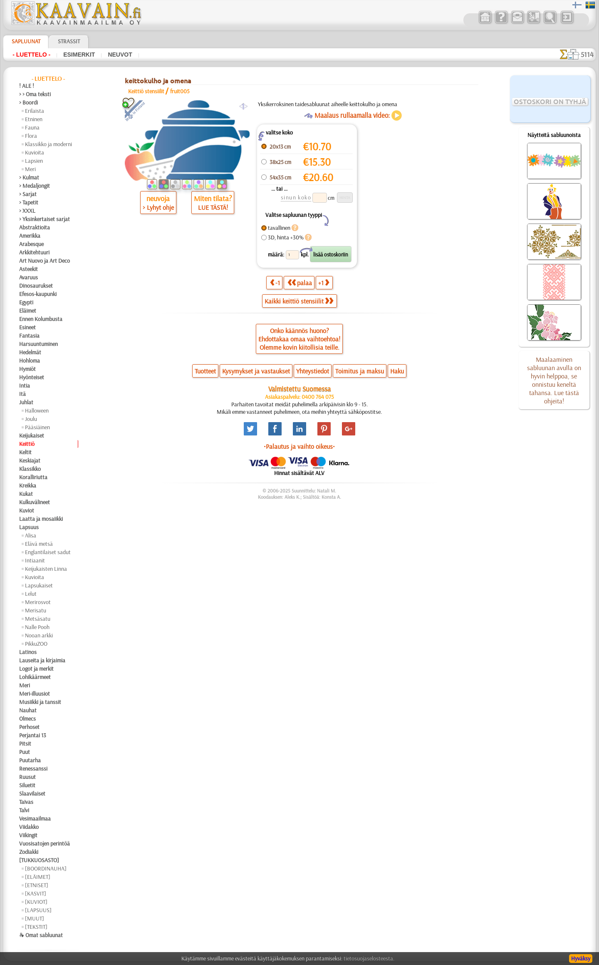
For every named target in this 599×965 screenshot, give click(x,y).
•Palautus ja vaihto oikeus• (299, 446)
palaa (299, 282)
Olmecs (27, 718)
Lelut (31, 593)
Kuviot (26, 510)
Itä (22, 394)
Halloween (37, 410)
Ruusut (27, 777)
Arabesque (31, 244)
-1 (275, 282)
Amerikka (29, 235)
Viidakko (29, 827)
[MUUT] (34, 918)
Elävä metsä (39, 543)
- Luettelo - (31, 54)
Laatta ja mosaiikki (41, 518)
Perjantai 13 (32, 735)
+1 (323, 282)
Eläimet (27, 310)
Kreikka (27, 485)
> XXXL (27, 210)
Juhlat (26, 402)
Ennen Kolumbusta (40, 319)
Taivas (26, 802)
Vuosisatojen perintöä (44, 843)
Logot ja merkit (36, 668)
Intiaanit (35, 560)
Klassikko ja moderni (48, 144)
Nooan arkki (39, 635)
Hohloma (29, 360)
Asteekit (28, 269)
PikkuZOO (36, 643)
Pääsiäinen (37, 427)
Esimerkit (79, 54)
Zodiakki (28, 852)
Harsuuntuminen (38, 344)
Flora (31, 135)
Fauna (32, 127)
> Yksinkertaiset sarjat (44, 219)
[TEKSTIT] (36, 926)
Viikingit (28, 835)
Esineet (27, 327)
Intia (24, 385)
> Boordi (28, 102)
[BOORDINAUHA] (46, 868)
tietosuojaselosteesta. (369, 958)
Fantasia (29, 335)
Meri (30, 169)
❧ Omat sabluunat (41, 935)
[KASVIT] (35, 893)
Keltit (25, 452)
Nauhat (28, 710)
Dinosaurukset (36, 285)
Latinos (28, 652)
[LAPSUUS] (38, 910)
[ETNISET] (36, 885)
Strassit (69, 41)
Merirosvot (38, 602)
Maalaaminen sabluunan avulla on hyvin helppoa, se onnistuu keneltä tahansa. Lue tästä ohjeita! (554, 380)
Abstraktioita (34, 227)
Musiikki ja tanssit (40, 702)
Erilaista (34, 110)
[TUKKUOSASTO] (39, 860)
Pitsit (25, 743)
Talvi (24, 810)
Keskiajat (29, 460)
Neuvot (120, 54)
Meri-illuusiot (34, 693)
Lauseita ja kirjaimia (42, 660)
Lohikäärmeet (35, 677)
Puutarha (30, 760)
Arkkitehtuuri (34, 252)
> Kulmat (29, 177)
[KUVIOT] (36, 901)
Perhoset (29, 727)
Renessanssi (33, 768)
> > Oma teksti (35, 94)
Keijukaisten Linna (46, 568)
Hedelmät (30, 352)
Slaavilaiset (32, 793)
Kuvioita (34, 152)
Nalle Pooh (37, 627)
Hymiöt (27, 369)
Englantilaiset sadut (48, 552)
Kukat (26, 493)
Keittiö (27, 444)
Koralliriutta (33, 477)
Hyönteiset (31, 377)
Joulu (31, 419)
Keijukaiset (31, 435)
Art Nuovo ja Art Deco (44, 260)
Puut (24, 752)
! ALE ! (26, 86)
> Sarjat (28, 194)
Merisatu (35, 610)
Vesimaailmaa (35, 818)
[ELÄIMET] (37, 876)
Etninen (33, 119)
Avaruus (28, 277)
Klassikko (30, 469)
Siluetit (27, 785)
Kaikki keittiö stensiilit (299, 301)
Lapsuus (29, 527)
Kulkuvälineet (34, 502)
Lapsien (34, 160)
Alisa (30, 535)
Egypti (26, 302)
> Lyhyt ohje (158, 207)
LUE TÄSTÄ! (213, 207)
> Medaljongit (34, 185)
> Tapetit (28, 202)
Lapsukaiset (39, 585)
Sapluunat (26, 41)
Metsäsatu (37, 618)
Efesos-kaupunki (38, 294)
